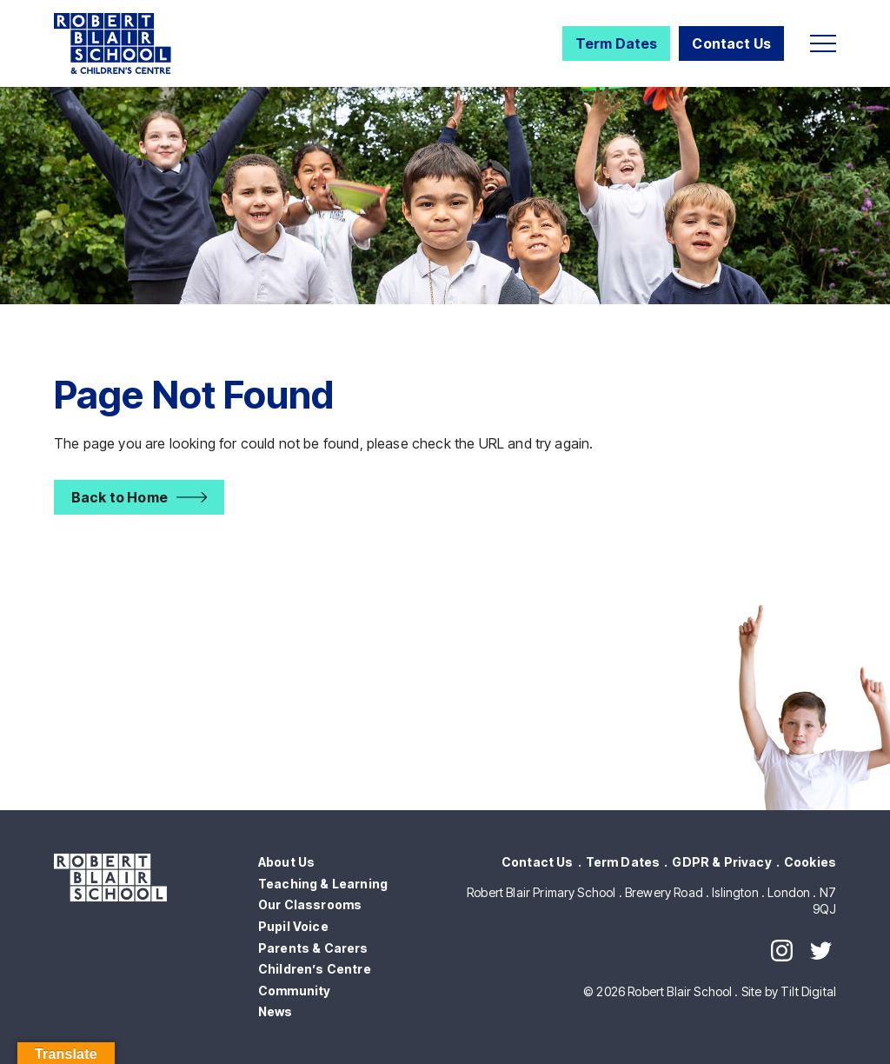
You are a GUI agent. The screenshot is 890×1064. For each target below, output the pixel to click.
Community (294, 990)
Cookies (810, 862)
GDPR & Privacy (721, 862)
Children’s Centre (314, 968)
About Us (286, 862)
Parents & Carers (313, 948)
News (275, 1011)
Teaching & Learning (323, 883)
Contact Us (731, 43)
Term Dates (616, 43)
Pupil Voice (293, 926)
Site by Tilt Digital (788, 991)
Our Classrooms (310, 904)
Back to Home (119, 497)
